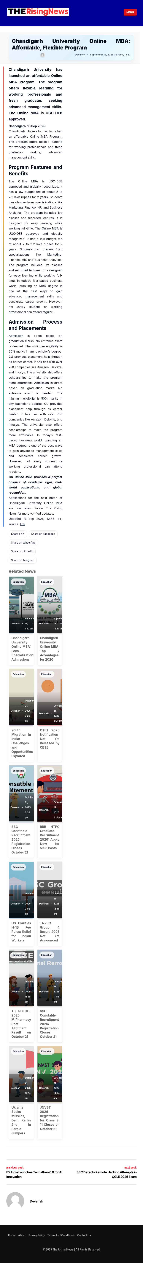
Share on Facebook (43, 533)
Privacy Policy (36, 1235)
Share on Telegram (22, 560)
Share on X (18, 533)
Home (11, 1235)
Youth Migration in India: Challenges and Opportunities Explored (22, 743)
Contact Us (84, 1235)
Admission (16, 336)
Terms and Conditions (60, 1235)
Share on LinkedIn (22, 551)
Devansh (36, 1201)
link (22, 524)
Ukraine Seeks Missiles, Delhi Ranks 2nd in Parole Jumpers (21, 1120)
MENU (130, 12)
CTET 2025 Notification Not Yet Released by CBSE (50, 738)
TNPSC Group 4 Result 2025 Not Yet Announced (50, 931)
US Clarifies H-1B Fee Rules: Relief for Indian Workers (21, 931)
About (22, 1235)
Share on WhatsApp (23, 542)
